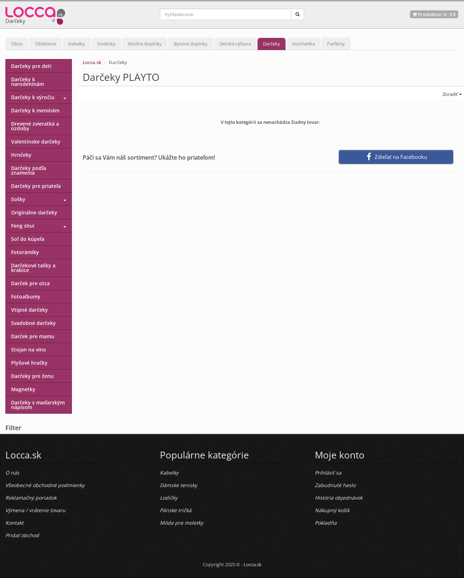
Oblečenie (45, 43)
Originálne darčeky (34, 212)
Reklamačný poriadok (31, 497)
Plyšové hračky (29, 362)
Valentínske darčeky (35, 141)
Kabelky (76, 43)
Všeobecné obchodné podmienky (44, 485)
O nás (12, 472)
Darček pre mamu (32, 336)
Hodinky (106, 43)
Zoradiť (451, 94)
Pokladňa (326, 522)
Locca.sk (92, 62)
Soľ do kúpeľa (27, 238)
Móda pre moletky (181, 522)
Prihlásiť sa (328, 472)
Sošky (18, 199)
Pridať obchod (22, 535)
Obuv (17, 43)
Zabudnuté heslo (335, 485)
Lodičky (168, 497)
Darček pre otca (30, 283)
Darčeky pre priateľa (36, 186)
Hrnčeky (21, 154)
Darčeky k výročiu (32, 97)
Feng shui (22, 225)
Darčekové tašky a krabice (33, 267)
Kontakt (14, 522)
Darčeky (271, 43)
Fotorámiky (25, 252)
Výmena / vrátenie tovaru (35, 510)
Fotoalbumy (25, 296)
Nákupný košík (332, 510)
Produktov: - (434, 14)
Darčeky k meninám (35, 110)
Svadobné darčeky (33, 323)
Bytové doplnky (190, 43)
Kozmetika (303, 43)
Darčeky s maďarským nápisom (38, 405)
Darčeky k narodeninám (27, 81)
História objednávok (338, 497)
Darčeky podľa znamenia (28, 170)
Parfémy (336, 43)
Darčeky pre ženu (32, 376)
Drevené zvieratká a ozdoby (35, 126)
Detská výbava (235, 43)
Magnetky (23, 389)
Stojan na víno (28, 349)
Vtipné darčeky (29, 309)
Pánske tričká (175, 510)
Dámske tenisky (178, 485)
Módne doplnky (145, 43)
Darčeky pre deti (31, 66)
